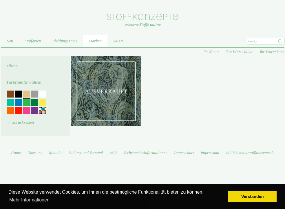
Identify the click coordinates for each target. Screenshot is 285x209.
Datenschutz (184, 153)
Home (16, 153)
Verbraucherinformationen (145, 153)
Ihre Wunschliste (239, 52)
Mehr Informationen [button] (29, 199)
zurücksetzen (23, 122)
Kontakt (55, 153)
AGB (113, 153)
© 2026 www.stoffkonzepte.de (250, 153)
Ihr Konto (211, 52)
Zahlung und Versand (85, 153)
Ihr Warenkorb (272, 52)
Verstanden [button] (252, 196)
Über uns (35, 153)
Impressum (210, 153)
